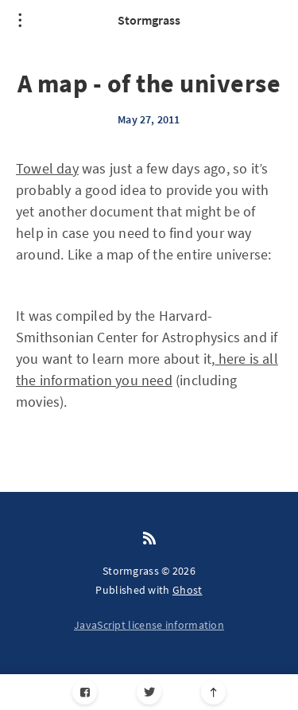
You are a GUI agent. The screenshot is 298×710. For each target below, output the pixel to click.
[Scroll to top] (213, 692)
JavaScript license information (149, 625)
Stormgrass (149, 20)
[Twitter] (149, 692)
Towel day (47, 168)
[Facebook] (84, 692)
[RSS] (149, 539)
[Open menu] (20, 20)
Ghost (187, 590)
